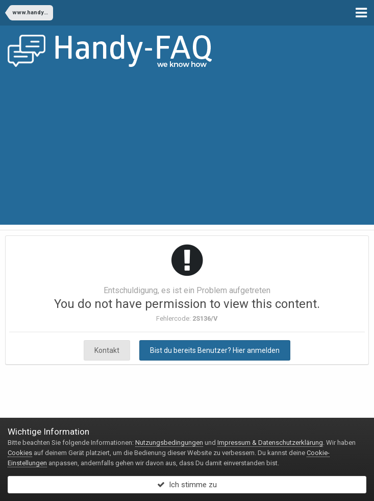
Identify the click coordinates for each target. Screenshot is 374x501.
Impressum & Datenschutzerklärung (270, 442)
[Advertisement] (187, 153)
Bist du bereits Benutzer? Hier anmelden (215, 350)
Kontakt (106, 350)
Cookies (20, 453)
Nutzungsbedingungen (169, 442)
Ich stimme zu (187, 484)
